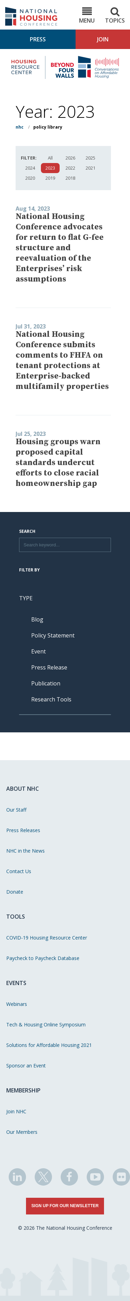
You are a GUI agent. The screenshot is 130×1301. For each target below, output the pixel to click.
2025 (90, 158)
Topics (115, 15)
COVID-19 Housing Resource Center (46, 937)
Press (38, 39)
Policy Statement (53, 635)
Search (27, 531)
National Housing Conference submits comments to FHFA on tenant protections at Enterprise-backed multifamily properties (62, 360)
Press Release (49, 667)
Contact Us (18, 871)
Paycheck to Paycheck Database (42, 958)
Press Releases (23, 830)
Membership (23, 1090)
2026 (70, 158)
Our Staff (16, 809)
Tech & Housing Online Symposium (46, 1024)
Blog (37, 619)
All (50, 158)
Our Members (21, 1132)
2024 (30, 168)
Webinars (16, 1004)
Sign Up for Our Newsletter (65, 1205)
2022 (70, 168)
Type (26, 598)
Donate (14, 891)
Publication (45, 683)
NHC (20, 127)
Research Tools (51, 699)
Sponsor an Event (26, 1065)
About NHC (22, 788)
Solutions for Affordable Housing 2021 (49, 1045)
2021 (90, 168)
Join (103, 39)
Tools (15, 916)
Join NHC (16, 1111)
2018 (70, 178)
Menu (87, 15)
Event (38, 651)
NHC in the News (25, 850)
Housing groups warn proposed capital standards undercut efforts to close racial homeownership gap (58, 463)
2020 (30, 178)
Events (16, 983)
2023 (50, 168)
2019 (50, 178)
